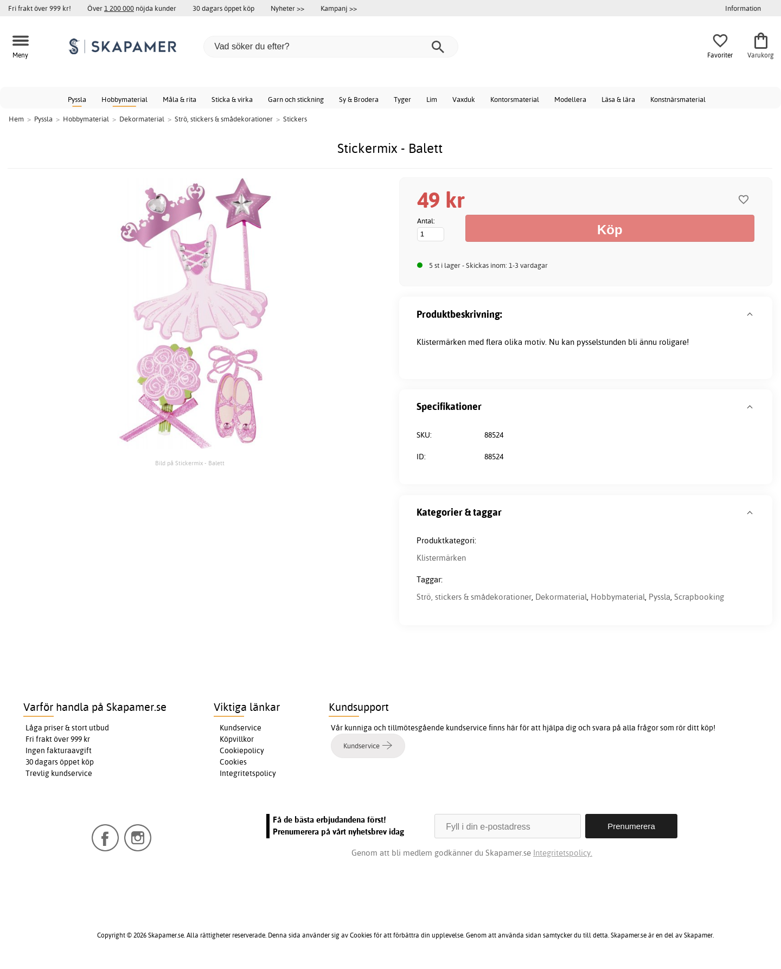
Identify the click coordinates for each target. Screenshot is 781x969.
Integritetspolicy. (562, 853)
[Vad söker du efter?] (330, 46)
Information (743, 8)
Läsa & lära (618, 99)
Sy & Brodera (359, 99)
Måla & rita (179, 99)
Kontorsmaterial (514, 99)
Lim (431, 99)
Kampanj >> (339, 8)
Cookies (233, 762)
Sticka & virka (232, 99)
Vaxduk (463, 99)
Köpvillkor (237, 739)
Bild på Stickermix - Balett (190, 463)
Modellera (570, 99)
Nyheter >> (287, 8)
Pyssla (77, 99)
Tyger (402, 99)
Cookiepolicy (242, 750)
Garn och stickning (296, 99)
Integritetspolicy (248, 773)
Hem (16, 118)
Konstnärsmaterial (678, 99)
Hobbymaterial (124, 99)
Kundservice (240, 728)
